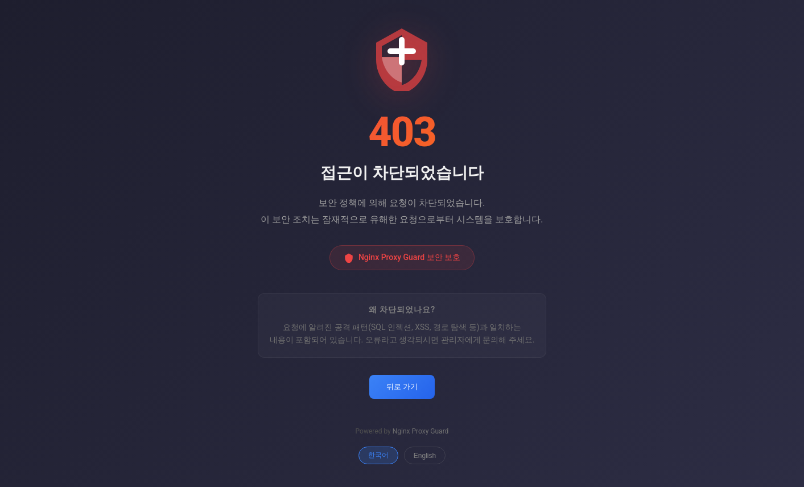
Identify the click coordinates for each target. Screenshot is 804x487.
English (425, 456)
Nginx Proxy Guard (421, 431)
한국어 (378, 455)
